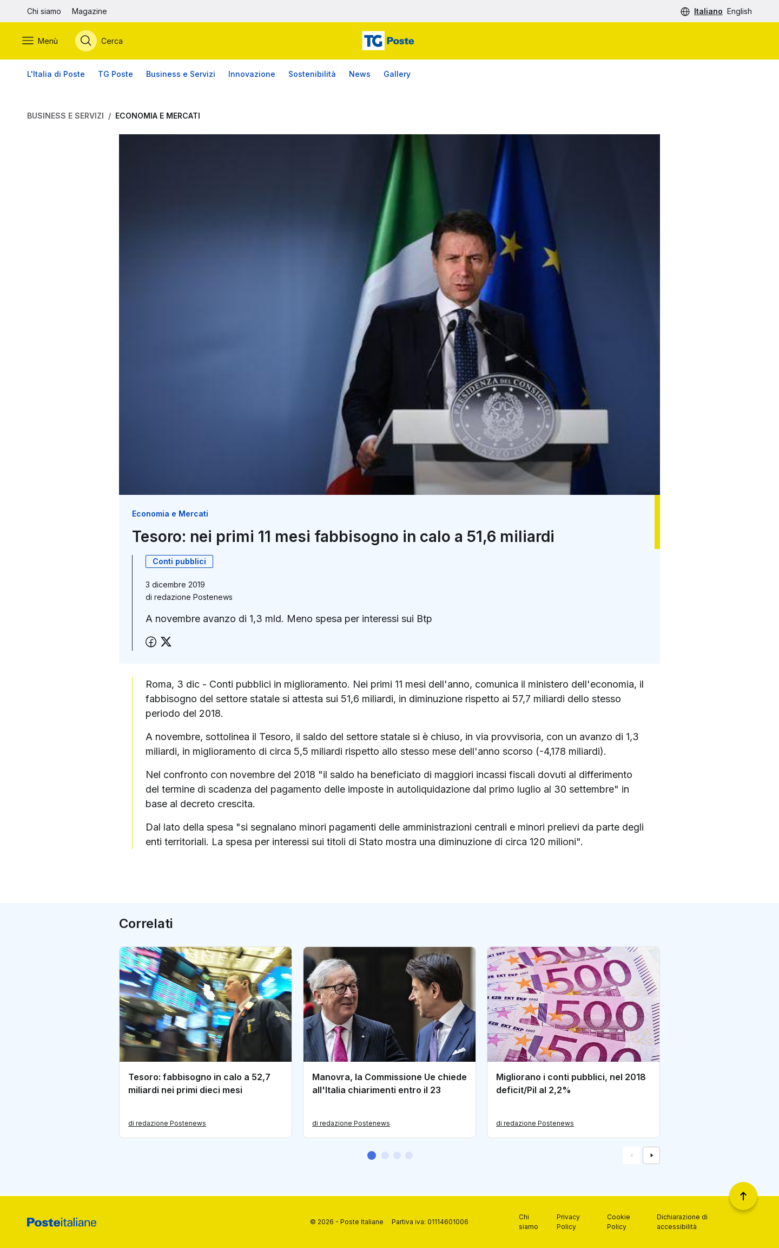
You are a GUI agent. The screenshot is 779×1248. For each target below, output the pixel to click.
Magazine (89, 11)
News (360, 75)
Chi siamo (44, 11)
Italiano (708, 11)
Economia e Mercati (157, 117)
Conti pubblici (179, 562)
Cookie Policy (618, 1222)
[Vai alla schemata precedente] (631, 1157)
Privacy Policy (568, 1222)
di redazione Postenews (167, 1125)
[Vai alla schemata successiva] (651, 1157)
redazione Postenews (193, 598)
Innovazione (251, 75)
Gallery (397, 75)
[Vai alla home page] (389, 42)
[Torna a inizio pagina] (743, 1196)
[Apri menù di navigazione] (45, 42)
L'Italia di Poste (56, 75)
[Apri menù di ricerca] (104, 42)
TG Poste (115, 75)
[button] (371, 1157)
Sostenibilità (312, 75)
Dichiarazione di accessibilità (682, 1222)
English (739, 11)
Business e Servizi (180, 75)
